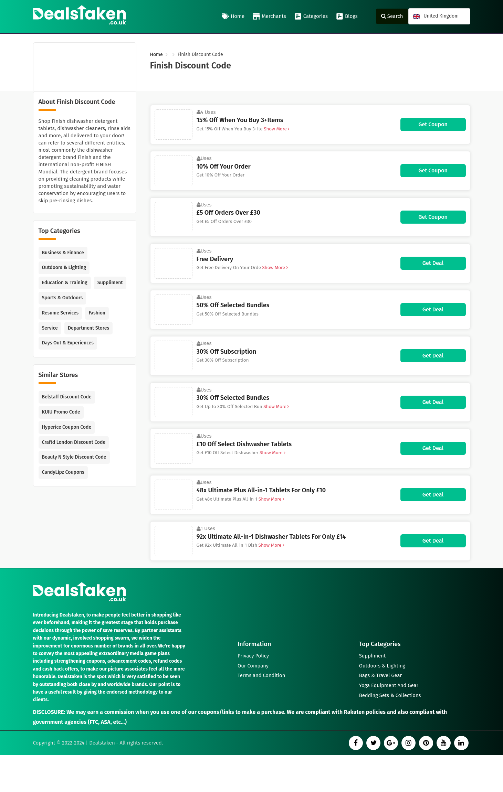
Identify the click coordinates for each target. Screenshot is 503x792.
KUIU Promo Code (61, 412)
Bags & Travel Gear (381, 675)
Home (233, 16)
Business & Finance (63, 253)
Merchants (269, 16)
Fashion (96, 313)
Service (50, 328)
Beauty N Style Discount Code (74, 457)
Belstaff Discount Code (67, 397)
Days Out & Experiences (68, 343)
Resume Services (60, 313)
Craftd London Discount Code (74, 442)
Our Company (253, 664)
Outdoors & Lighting (64, 267)
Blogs (347, 16)
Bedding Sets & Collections (390, 695)
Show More (276, 129)
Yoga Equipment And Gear (389, 685)
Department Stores (88, 328)
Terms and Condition (262, 675)
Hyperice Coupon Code (67, 427)
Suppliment (110, 283)
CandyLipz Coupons (63, 472)
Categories (311, 16)
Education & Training (64, 283)
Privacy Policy (253, 654)
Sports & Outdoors (62, 298)
